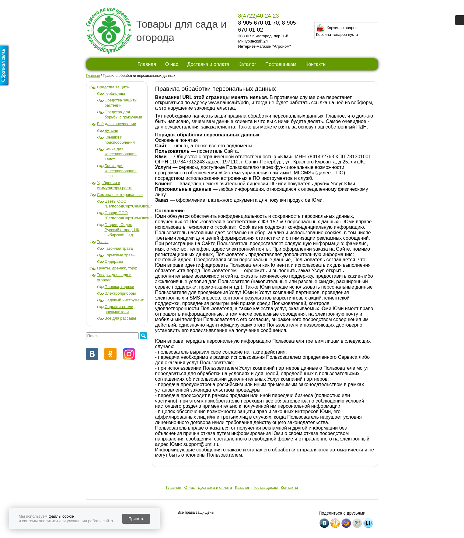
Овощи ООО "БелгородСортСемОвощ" (128, 215)
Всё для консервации (116, 124)
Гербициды (115, 93)
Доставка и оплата (208, 64)
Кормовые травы (120, 255)
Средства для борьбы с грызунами (123, 114)
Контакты (315, 64)
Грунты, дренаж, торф (117, 268)
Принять (136, 518)
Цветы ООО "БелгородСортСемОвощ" (128, 204)
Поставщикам (280, 64)
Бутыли (111, 130)
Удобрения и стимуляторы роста (115, 185)
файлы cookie (61, 516)
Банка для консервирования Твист (121, 154)
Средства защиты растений (121, 103)
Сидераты (114, 261)
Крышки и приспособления (120, 140)
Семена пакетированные (120, 194)
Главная (147, 64)
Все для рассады (120, 318)
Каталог (247, 64)
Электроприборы (120, 293)
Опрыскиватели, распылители (119, 309)
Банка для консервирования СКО (121, 170)
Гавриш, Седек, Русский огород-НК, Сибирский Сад (122, 229)
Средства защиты (113, 87)
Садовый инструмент (124, 300)
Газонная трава (119, 248)
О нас (171, 64)
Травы (103, 241)
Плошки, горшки (119, 286)
